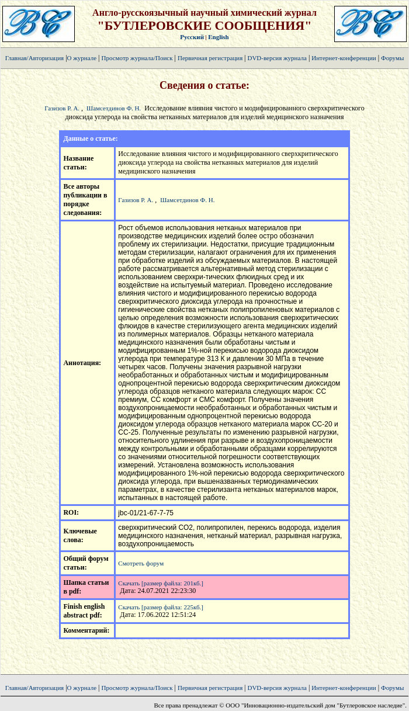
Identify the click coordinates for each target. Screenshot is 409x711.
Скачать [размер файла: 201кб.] (160, 583)
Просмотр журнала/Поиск (136, 57)
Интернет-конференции (343, 57)
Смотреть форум (141, 563)
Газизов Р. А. (61, 108)
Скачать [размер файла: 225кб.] (160, 607)
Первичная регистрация (211, 57)
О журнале (82, 57)
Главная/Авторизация (34, 57)
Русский (192, 36)
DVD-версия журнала (276, 57)
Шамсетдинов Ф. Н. (113, 108)
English (218, 36)
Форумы (392, 57)
